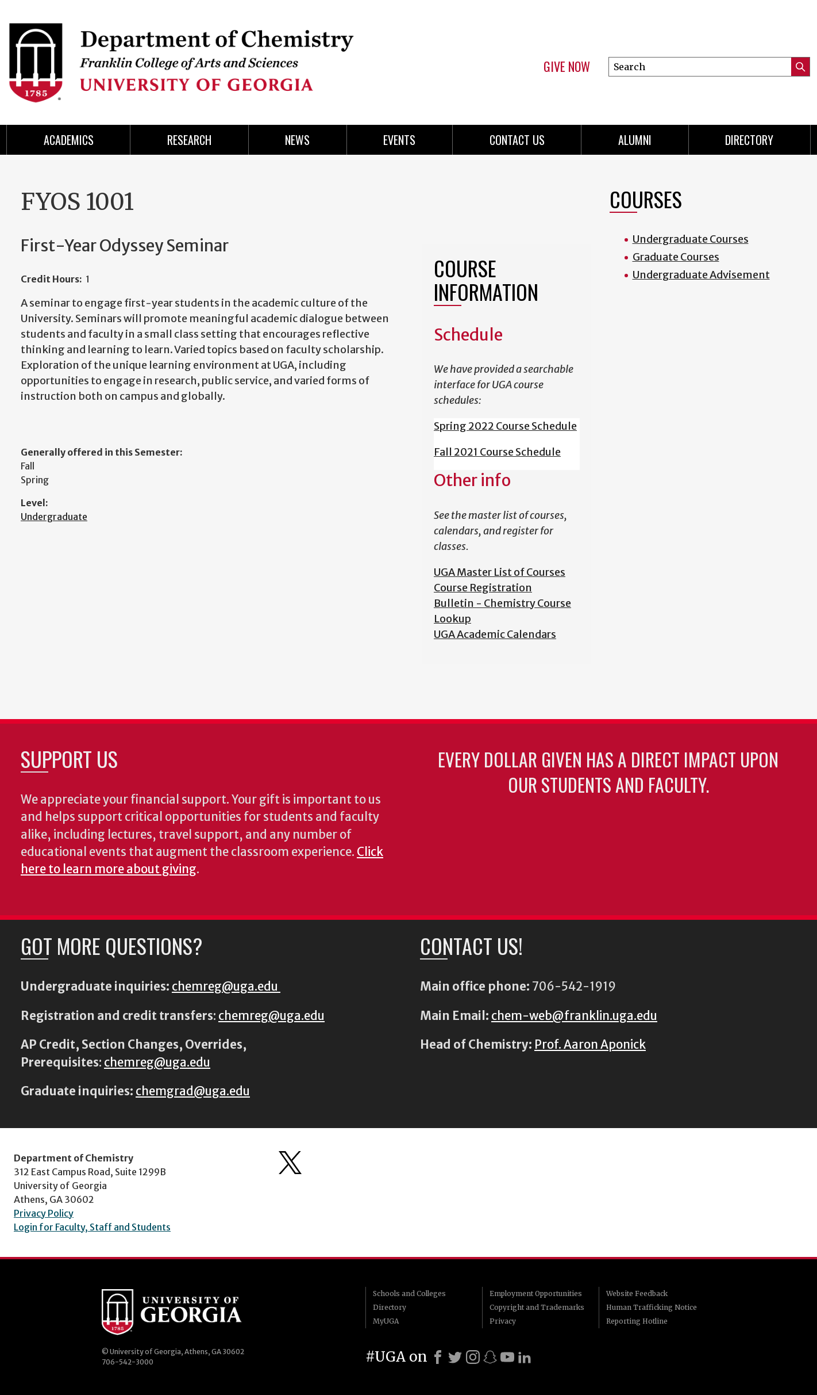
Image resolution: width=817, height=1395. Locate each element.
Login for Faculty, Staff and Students (92, 1227)
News (297, 139)
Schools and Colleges (409, 1293)
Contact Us (517, 139)
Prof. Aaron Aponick (590, 1044)
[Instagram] (473, 1357)
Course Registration (483, 587)
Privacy (503, 1321)
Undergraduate (54, 516)
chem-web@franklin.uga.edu (574, 1015)
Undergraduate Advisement (701, 274)
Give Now (567, 67)
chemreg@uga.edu (226, 986)
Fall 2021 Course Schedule (497, 451)
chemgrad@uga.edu (193, 1091)
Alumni (635, 139)
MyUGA (386, 1321)
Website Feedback (637, 1293)
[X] (455, 1357)
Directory (749, 139)
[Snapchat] (490, 1357)
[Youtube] (507, 1357)
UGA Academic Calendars (495, 634)
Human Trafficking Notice (651, 1307)
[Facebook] (438, 1357)
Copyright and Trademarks (537, 1307)
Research (189, 139)
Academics (69, 139)
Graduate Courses (676, 256)
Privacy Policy (44, 1213)
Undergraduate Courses (691, 239)
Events (399, 139)
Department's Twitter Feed (290, 1162)
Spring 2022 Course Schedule (505, 426)
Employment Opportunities (536, 1293)
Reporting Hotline (637, 1321)
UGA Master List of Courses (499, 572)
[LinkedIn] (524, 1357)
